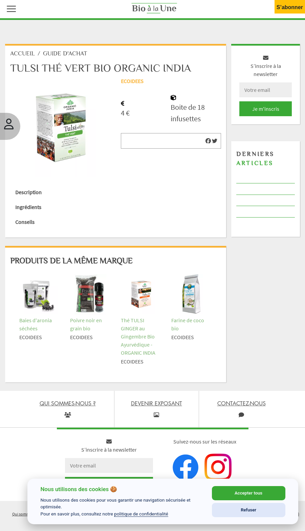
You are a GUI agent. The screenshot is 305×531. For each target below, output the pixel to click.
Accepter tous (248, 493)
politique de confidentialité (141, 513)
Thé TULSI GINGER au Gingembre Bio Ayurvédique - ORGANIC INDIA (138, 336)
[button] (9, 8)
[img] (208, 141)
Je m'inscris (265, 108)
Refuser (248, 509)
